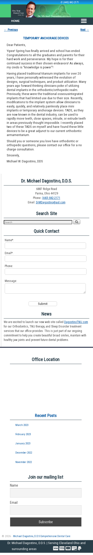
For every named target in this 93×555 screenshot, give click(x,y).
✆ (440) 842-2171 (70, 2)
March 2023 (21, 427)
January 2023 (22, 445)
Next (84, 30)
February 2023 (23, 436)
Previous (11, 30)
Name (14, 488)
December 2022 (23, 455)
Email (14, 505)
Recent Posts (45, 418)
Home (15, 20)
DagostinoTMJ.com (76, 324)
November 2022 (23, 464)
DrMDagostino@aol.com (50, 202)
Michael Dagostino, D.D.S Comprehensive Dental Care (41, 538)
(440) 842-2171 (51, 198)
